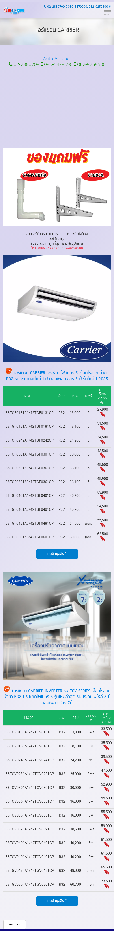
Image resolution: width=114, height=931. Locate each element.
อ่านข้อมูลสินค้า (57, 554)
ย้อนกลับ (14, 924)
